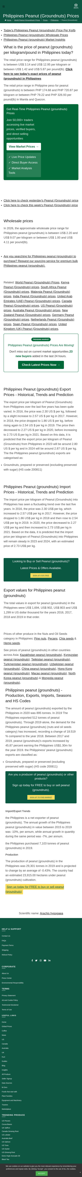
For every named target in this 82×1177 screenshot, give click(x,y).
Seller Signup (7, 1079)
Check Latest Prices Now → (41, 364)
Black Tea (5, 1159)
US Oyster (6, 1149)
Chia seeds (66, 638)
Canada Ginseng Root (10, 1131)
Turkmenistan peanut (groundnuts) (26, 664)
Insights (5, 1070)
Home (9, 20)
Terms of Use (7, 1010)
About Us (5, 973)
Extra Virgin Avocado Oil (11, 1156)
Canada (5, 1044)
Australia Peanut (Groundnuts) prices (36, 310)
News (4, 1035)
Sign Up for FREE (41, 575)
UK (3, 1052)
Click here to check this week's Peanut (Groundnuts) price (41, 205)
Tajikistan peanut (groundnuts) (50, 659)
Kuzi (3, 1057)
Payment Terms (8, 945)
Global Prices (7, 1026)
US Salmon (6, 1142)
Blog (3, 1066)
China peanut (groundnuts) (39, 668)
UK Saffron (6, 1128)
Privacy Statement (9, 995)
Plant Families (7, 1096)
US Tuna (5, 1145)
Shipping (5, 950)
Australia (5, 1048)
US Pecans (6, 1121)
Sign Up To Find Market (41, 797)
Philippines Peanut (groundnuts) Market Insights (34, 39)
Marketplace (6, 1109)
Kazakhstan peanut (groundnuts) (41, 654)
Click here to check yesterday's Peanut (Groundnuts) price (41, 200)
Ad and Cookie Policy (10, 1000)
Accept (41, 1173)
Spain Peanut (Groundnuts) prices (35, 324)
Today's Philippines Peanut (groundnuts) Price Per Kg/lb (39, 30)
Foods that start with (9, 1092)
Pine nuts (40, 638)
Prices (45, 20)
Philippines (55, 20)
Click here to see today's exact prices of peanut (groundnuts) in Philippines (38, 74)
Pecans (53, 638)
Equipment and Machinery (11, 1100)
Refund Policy (7, 955)
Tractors (5, 1105)
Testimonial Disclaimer (10, 1005)
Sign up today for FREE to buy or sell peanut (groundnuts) (34, 889)
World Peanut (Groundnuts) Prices (27, 20)
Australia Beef (7, 1138)
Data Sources (7, 1083)
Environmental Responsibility (13, 983)
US (3, 1039)
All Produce (6, 1074)
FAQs (4, 941)
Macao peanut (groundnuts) (49, 673)
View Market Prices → (24, 146)
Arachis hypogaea (51, 913)
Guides (4, 1061)
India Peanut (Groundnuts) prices (34, 296)
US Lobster (6, 1135)
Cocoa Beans (7, 1124)
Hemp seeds (12, 643)
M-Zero (4, 1087)
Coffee (4, 1031)
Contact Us (6, 936)
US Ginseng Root (8, 1152)
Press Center (7, 978)
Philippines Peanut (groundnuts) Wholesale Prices (36, 35)
